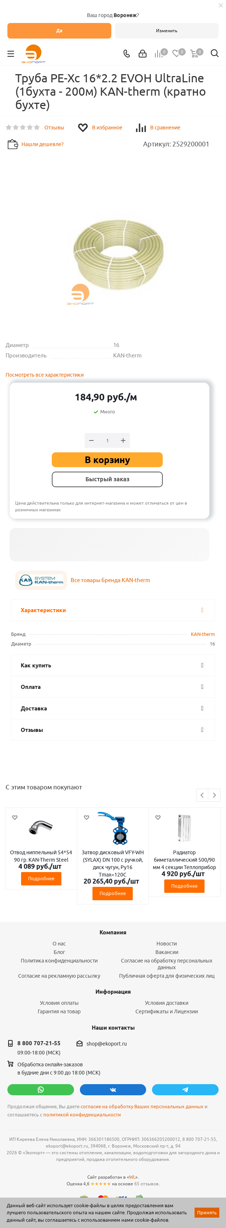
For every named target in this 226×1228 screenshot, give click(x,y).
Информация (113, 991)
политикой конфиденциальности (82, 1115)
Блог (59, 952)
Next (214, 795)
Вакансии (166, 952)
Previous (202, 795)
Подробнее (41, 878)
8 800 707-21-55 (39, 1043)
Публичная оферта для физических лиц (167, 976)
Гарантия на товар (59, 1011)
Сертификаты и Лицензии (166, 1011)
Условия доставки (166, 1003)
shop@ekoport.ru (107, 1044)
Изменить (166, 30)
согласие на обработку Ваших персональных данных (142, 1106)
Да (59, 30)
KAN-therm (203, 634)
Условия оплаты (59, 1003)
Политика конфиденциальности (59, 961)
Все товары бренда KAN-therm (110, 580)
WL (132, 1177)
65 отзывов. (147, 1183)
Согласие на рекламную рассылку (59, 976)
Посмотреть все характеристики (45, 375)
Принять (207, 1212)
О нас (59, 944)
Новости (166, 944)
